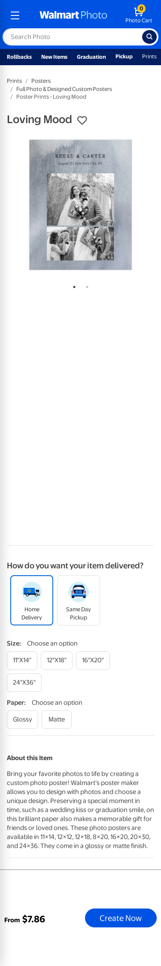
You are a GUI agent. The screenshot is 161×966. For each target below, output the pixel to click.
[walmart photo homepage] (73, 15)
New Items (54, 57)
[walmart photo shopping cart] (139, 15)
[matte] (57, 719)
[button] (82, 120)
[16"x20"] (93, 660)
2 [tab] (85, 285)
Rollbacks (19, 57)
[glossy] (22, 719)
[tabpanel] (80, 204)
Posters (41, 81)
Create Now (121, 918)
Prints (149, 56)
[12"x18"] (57, 660)
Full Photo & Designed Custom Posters (64, 89)
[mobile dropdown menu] (15, 15)
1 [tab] (72, 285)
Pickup (124, 56)
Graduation (91, 57)
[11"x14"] (22, 660)
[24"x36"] (24, 682)
